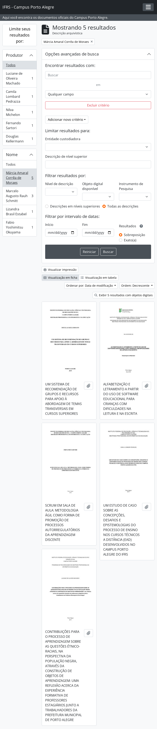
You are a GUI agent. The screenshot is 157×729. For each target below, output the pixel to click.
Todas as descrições (122, 206)
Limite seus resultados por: (19, 35)
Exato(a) (130, 240)
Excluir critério (98, 105)
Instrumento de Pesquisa (131, 186)
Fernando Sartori (19, 125)
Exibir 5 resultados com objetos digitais (123, 295)
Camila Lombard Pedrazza (19, 96)
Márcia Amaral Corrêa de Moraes (19, 178)
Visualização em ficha (60, 278)
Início (49, 224)
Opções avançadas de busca (72, 54)
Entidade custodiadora (62, 139)
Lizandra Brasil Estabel (19, 211)
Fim (85, 224)
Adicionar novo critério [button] (65, 119)
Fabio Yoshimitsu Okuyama (19, 227)
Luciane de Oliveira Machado (19, 78)
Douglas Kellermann (19, 138)
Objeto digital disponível (92, 186)
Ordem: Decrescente (135, 285)
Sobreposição (134, 235)
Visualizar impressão (60, 270)
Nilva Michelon (19, 112)
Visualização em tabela (99, 278)
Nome (12, 154)
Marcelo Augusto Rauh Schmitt (19, 196)
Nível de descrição (59, 184)
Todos (11, 65)
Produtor (14, 55)
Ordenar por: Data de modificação (90, 285)
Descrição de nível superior (66, 156)
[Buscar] (98, 75)
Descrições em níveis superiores (75, 206)
